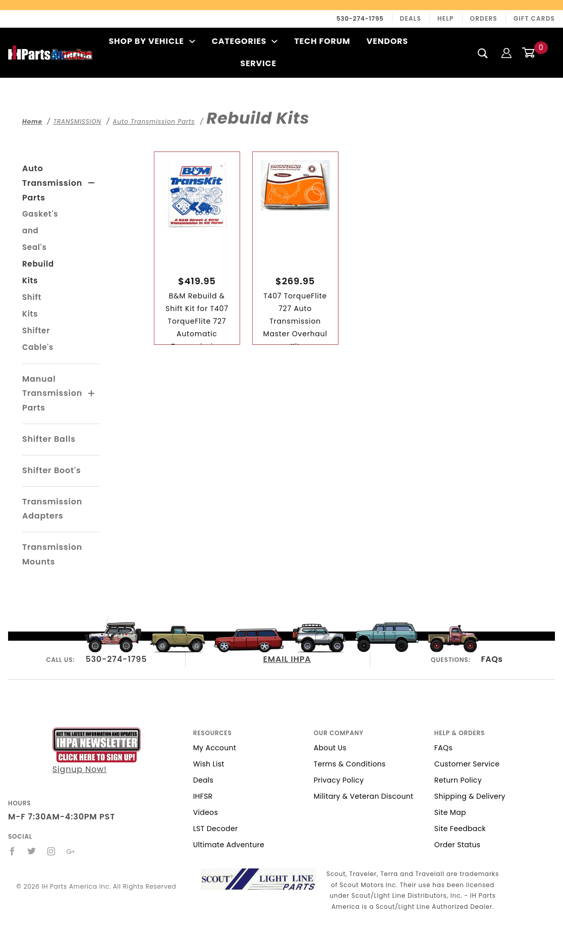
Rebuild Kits (38, 272)
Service (258, 63)
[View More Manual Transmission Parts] (91, 393)
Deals (410, 18)
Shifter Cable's (37, 338)
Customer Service (466, 764)
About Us (330, 748)
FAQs (491, 659)
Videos (205, 812)
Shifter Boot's (51, 470)
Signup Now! (96, 752)
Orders (483, 18)
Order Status (457, 845)
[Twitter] (31, 851)
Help (445, 18)
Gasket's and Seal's (40, 230)
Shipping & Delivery (469, 796)
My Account (215, 748)
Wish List (208, 764)
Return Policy (458, 780)
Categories (245, 41)
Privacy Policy (339, 780)
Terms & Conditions (350, 764)
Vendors (387, 41)
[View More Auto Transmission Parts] (91, 183)
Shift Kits (31, 305)
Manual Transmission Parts (52, 393)
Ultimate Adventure (228, 845)
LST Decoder (215, 828)
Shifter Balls (49, 439)
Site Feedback (460, 828)
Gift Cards (534, 18)
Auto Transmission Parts (52, 183)
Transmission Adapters (52, 509)
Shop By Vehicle (151, 41)
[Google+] (71, 851)
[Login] (506, 52)
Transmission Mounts (52, 554)
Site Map (450, 812)
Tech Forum (322, 41)
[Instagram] (51, 851)
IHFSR (203, 796)
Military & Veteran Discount (364, 796)
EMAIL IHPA (287, 659)
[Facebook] (12, 851)
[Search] (483, 53)
